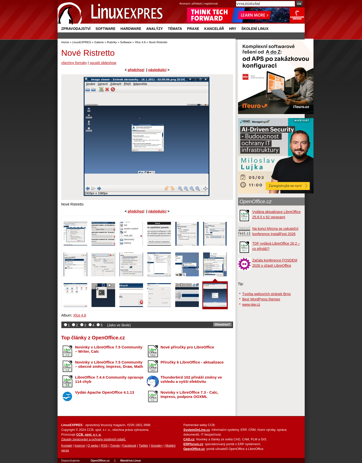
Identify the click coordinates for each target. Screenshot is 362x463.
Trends (115, 445)
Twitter (143, 445)
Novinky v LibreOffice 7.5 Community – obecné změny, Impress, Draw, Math (109, 364)
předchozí (136, 70)
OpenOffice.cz (256, 201)
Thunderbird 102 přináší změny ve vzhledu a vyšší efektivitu (191, 379)
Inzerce (80, 445)
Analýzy (154, 29)
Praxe (193, 29)
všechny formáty (74, 63)
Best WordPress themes (261, 299)
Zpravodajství (75, 29)
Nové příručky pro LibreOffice (187, 347)
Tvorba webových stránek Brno (266, 294)
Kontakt (66, 445)
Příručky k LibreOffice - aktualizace (192, 362)
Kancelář (214, 29)
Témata (175, 29)
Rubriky (112, 42)
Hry (232, 29)
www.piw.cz (251, 304)
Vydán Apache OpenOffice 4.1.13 (104, 392)
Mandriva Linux (130, 460)
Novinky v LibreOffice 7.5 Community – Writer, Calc (109, 349)
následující (157, 70)
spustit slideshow (103, 63)
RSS (104, 445)
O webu (92, 445)
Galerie (99, 42)
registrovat (211, 3)
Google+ (157, 445)
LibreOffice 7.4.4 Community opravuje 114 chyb (109, 379)
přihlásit (197, 3)
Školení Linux (254, 29)
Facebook (129, 445)
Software (105, 29)
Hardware (130, 29)
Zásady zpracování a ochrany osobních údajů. (93, 439)
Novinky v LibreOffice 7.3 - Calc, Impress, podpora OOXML (189, 394)
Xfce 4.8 (140, 42)
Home (65, 42)
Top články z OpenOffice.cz (93, 337)
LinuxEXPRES (81, 42)
